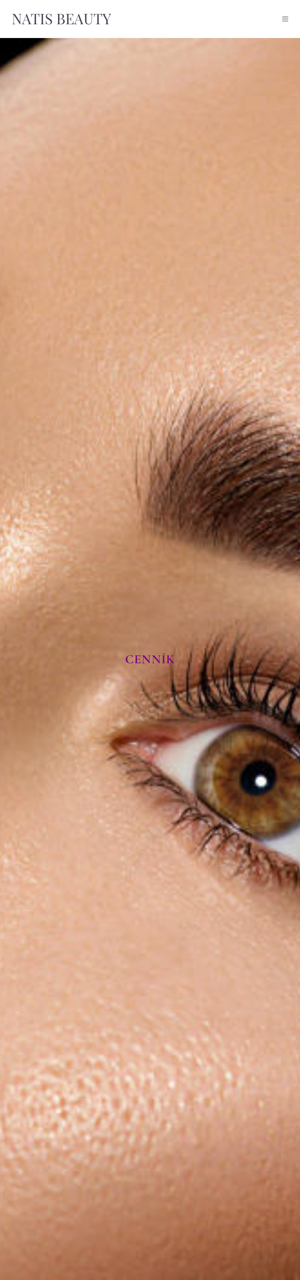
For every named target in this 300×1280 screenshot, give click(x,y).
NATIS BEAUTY (61, 19)
